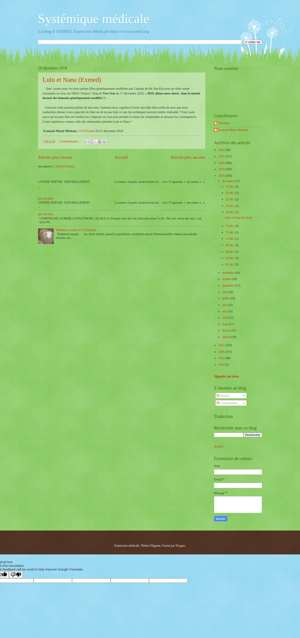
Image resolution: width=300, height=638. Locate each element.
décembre (228, 181)
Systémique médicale (93, 19)
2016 (222, 351)
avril (225, 317)
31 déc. (230, 186)
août (225, 292)
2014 (222, 364)
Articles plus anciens (187, 157)
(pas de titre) (45, 198)
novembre (228, 272)
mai (224, 311)
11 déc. (230, 238)
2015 (222, 358)
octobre (227, 279)
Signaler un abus (226, 376)
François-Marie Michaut (233, 130)
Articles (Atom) (64, 166)
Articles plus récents (55, 157)
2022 (222, 150)
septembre (228, 285)
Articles (222, 395)
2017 (222, 345)
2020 (222, 163)
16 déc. (230, 226)
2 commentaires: (69, 141)
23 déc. (230, 199)
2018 (222, 175)
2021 (222, 156)
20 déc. (230, 206)
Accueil (121, 157)
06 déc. (230, 251)
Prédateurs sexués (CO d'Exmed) (76, 230)
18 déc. (230, 212)
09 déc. (230, 245)
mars (225, 324)
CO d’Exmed (86, 131)
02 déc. (230, 264)
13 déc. (230, 232)
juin (225, 305)
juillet (226, 298)
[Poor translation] (16, 574)
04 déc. (230, 258)
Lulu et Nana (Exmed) (72, 79)
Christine (224, 123)
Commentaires (226, 403)
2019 (222, 169)
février (226, 330)
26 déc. (230, 193)
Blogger (180, 545)
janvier (226, 337)
